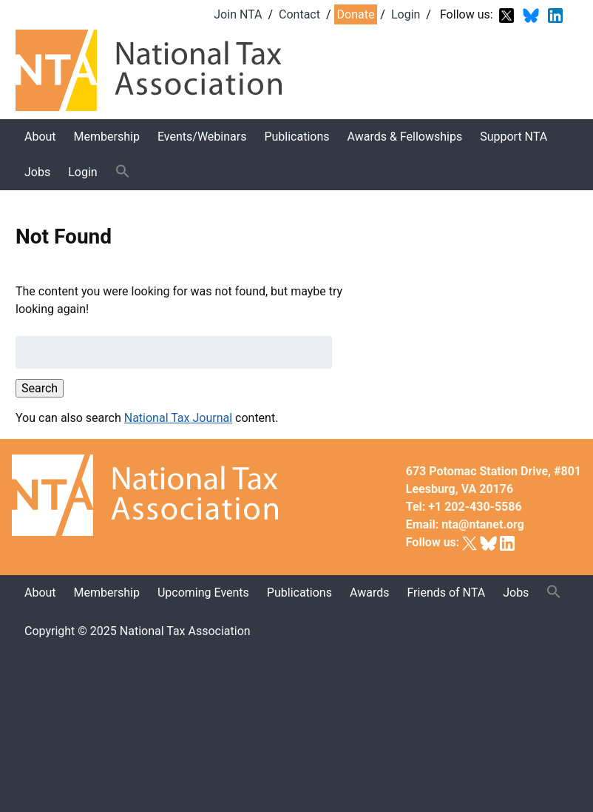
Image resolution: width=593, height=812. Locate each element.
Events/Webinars (201, 137)
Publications (296, 137)
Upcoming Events (203, 592)
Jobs (37, 172)
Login (405, 14)
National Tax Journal (178, 418)
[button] (122, 172)
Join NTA (238, 14)
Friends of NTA (446, 592)
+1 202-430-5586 (474, 507)
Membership (107, 137)
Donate (356, 14)
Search (39, 388)
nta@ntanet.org (482, 524)
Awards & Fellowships (405, 137)
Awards (369, 592)
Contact (299, 14)
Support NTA (513, 137)
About (40, 137)
